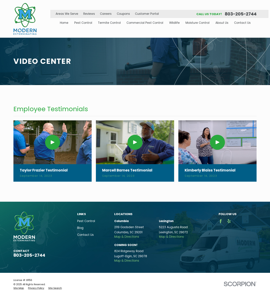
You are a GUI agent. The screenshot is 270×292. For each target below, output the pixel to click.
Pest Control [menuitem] (83, 23)
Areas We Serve (67, 14)
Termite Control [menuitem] (109, 23)
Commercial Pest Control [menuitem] (144, 23)
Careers (106, 14)
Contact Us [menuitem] (242, 23)
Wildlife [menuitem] (174, 23)
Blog (80, 228)
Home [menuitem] (64, 23)
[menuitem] (18, 288)
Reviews (89, 14)
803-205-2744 (241, 14)
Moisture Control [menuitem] (197, 23)
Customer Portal (147, 14)
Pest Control (86, 221)
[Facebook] (221, 221)
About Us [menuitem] (221, 23)
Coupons (123, 14)
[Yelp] (229, 221)
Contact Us (85, 235)
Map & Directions (126, 237)
